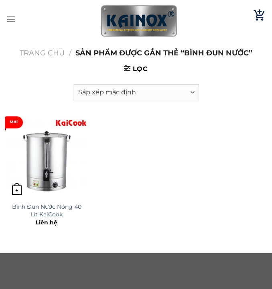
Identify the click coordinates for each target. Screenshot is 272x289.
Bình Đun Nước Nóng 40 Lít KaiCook (46, 210)
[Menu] (11, 19)
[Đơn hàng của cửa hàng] (136, 92)
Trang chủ (42, 52)
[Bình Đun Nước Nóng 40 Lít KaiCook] (46, 157)
